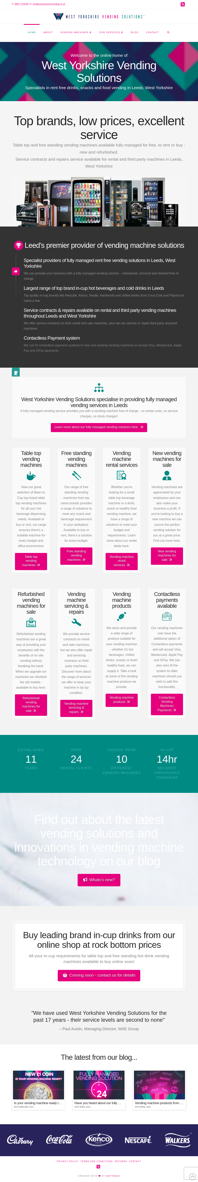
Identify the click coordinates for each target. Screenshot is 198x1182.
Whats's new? (99, 879)
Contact (135, 1161)
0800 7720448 (21, 4)
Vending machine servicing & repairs (76, 708)
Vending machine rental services (122, 561)
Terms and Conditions (97, 1161)
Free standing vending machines (76, 555)
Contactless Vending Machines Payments (167, 704)
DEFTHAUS (113, 1176)
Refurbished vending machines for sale (31, 704)
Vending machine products (122, 700)
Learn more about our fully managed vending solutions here (99, 427)
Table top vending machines (31, 561)
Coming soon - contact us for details (99, 975)
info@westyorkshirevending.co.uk (49, 4)
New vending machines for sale (167, 555)
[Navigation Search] (168, 33)
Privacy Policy (67, 1161)
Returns (121, 1161)
